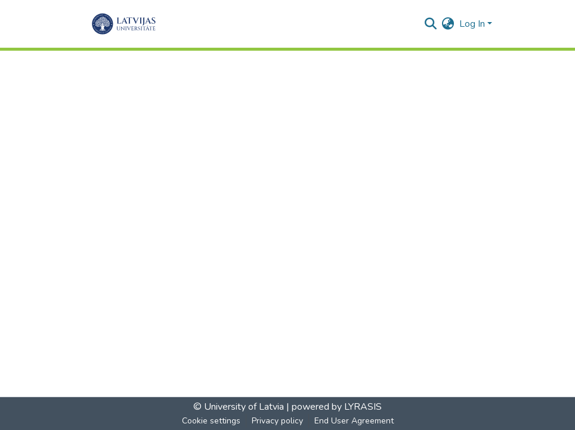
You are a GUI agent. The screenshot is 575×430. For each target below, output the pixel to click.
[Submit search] (430, 24)
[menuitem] (448, 24)
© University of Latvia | (241, 406)
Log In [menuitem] (472, 23)
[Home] (124, 24)
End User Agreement (354, 420)
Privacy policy (277, 420)
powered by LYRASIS (335, 406)
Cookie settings (211, 420)
